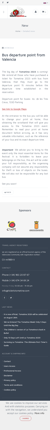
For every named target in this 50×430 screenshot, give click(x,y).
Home (17, 31)
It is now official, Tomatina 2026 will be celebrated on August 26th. (25, 316)
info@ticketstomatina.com (15, 290)
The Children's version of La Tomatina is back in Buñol (24, 331)
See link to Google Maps (14, 109)
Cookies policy (10, 390)
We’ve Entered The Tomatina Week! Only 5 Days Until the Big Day (25, 323)
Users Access (9, 366)
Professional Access (12, 371)
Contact (7, 361)
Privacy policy (10, 380)
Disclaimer (8, 375)
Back (8, 192)
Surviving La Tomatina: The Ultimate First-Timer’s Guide (25, 344)
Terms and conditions (13, 385)
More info (39, 413)
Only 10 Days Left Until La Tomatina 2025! (22, 338)
